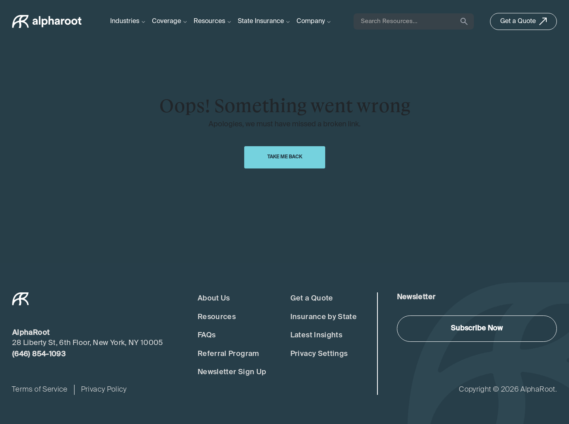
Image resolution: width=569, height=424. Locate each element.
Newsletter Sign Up (232, 372)
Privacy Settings (319, 354)
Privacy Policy (104, 389)
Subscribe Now (477, 328)
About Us (214, 298)
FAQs (206, 335)
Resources (217, 317)
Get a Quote (311, 298)
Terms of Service (40, 389)
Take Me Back (284, 157)
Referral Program (228, 354)
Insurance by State (323, 317)
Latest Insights (316, 335)
